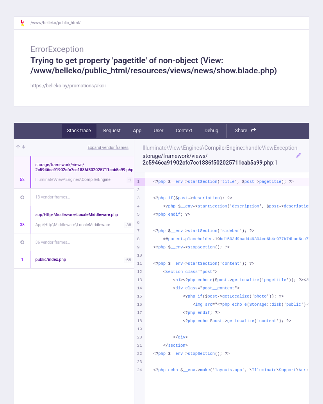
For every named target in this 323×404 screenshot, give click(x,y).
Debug (211, 130)
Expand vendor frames (108, 147)
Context (184, 130)
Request (112, 130)
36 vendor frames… (53, 242)
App (137, 130)
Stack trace (79, 130)
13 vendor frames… (53, 197)
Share (245, 130)
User (159, 130)
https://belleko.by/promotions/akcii (67, 86)
